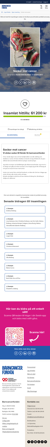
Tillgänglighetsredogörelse (10, 432)
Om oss (4, 418)
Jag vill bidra (7, 12)
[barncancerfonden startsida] (6, 7)
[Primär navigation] (46, 7)
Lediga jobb (6, 421)
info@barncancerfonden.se (35, 417)
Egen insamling (16, 12)
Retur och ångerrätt (8, 429)
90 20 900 (15, 414)
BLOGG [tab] (38, 134)
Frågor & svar (31, 406)
